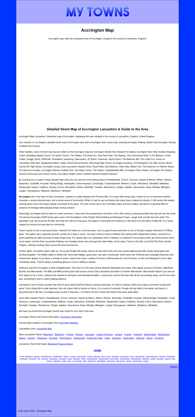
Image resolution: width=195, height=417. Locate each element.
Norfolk (83, 358)
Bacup (150, 338)
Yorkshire (146, 361)
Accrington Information (71, 317)
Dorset (108, 356)
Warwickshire (92, 361)
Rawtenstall (79, 338)
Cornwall (72, 356)
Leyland (118, 334)
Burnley (79, 334)
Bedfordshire (29, 356)
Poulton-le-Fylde (95, 338)
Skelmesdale (150, 334)
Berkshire (37, 356)
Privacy (173, 367)
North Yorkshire (114, 358)
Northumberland (125, 358)
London (69, 358)
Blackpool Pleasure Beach (60, 344)
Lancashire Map (44, 329)
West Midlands (101, 361)
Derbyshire (97, 356)
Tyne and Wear (77, 361)
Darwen (31, 338)
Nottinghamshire (136, 358)
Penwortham (66, 338)
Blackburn (59, 334)
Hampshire (162, 356)
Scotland (153, 358)
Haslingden (128, 338)
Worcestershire (137, 361)
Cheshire (66, 356)
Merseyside (76, 358)
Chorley (128, 334)
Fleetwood (42, 338)
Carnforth (159, 338)
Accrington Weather (68, 323)
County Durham (81, 356)
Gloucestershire (140, 356)
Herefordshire (171, 356)
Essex (132, 356)
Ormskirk (53, 338)
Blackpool (48, 334)
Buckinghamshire (46, 356)
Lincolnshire (62, 358)
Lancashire (45, 358)
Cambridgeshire (57, 356)
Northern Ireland (103, 358)
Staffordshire (57, 361)
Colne (107, 338)
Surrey (69, 361)
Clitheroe (140, 338)
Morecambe (163, 334)
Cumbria (89, 356)
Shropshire (160, 358)
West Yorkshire (120, 361)
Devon (103, 356)
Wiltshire (128, 361)
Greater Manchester (152, 356)
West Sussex (111, 361)
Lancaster (89, 334)
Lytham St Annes (104, 334)
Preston (70, 334)
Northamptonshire (92, 358)
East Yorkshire (124, 356)
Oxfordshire (145, 358)
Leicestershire (53, 358)
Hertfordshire (24, 358)
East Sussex (115, 356)
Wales (85, 361)
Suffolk (64, 361)
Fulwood (138, 334)
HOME (97, 350)
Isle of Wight (32, 358)
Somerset (167, 358)
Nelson (22, 338)
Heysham (116, 338)
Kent (39, 358)
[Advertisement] (30, 83)
